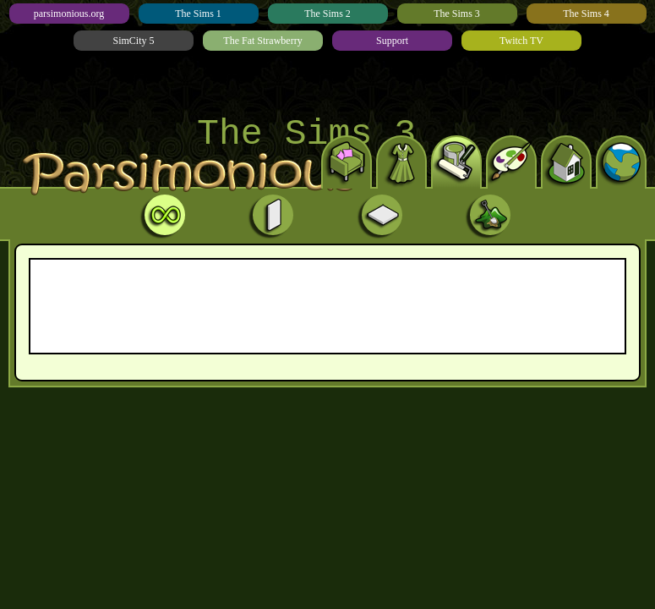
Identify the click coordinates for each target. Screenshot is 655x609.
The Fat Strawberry (262, 41)
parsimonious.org (69, 13)
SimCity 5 (133, 41)
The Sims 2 (327, 13)
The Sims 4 (586, 13)
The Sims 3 (457, 13)
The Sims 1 (198, 13)
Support (392, 41)
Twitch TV (521, 41)
